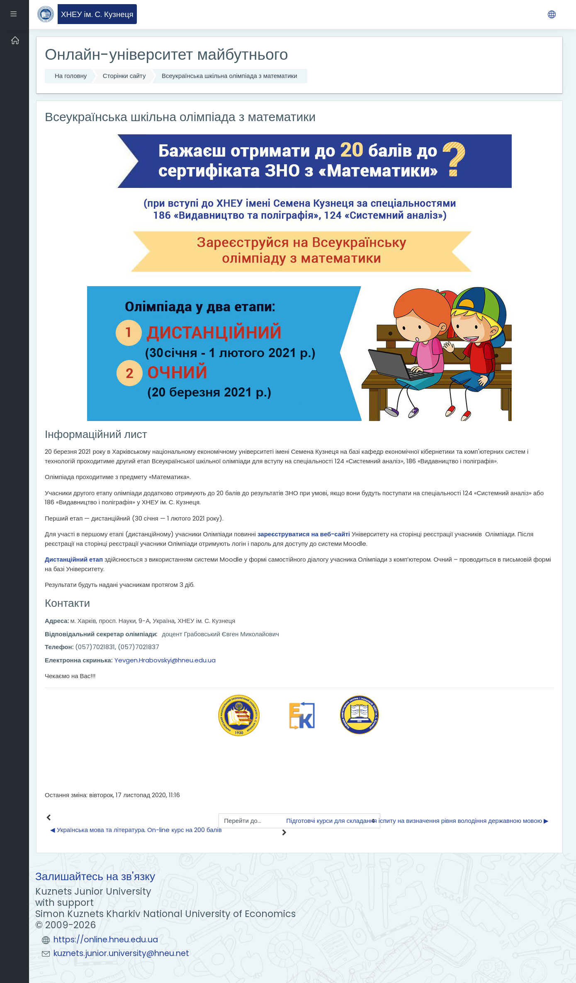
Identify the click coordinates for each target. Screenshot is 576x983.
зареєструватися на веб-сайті (304, 534)
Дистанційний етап (74, 559)
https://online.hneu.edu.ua (105, 939)
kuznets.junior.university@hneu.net (121, 953)
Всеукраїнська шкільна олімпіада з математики (229, 75)
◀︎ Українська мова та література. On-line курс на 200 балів (136, 829)
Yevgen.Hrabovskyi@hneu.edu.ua (165, 660)
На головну (71, 75)
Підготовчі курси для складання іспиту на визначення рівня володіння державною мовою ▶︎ (417, 820)
